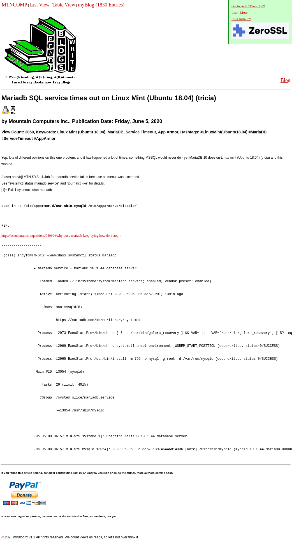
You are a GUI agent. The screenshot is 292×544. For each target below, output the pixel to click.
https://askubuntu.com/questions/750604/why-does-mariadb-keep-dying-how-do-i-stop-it (61, 236)
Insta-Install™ (241, 19)
